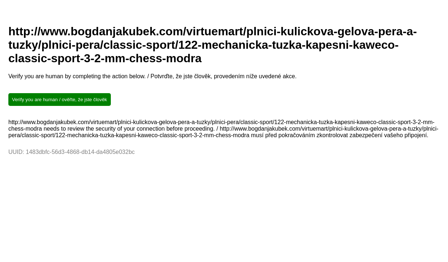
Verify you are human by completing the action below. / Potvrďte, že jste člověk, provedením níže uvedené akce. (152, 76)
